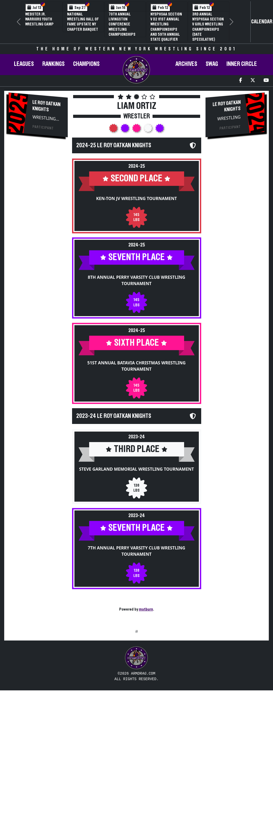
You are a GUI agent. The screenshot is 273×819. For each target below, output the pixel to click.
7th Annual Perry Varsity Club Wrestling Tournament (136, 564)
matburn (146, 609)
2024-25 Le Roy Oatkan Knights (113, 145)
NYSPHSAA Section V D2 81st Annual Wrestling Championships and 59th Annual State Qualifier (166, 26)
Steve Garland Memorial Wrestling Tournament (136, 477)
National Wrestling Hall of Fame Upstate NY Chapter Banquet (83, 22)
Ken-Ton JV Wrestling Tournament (136, 198)
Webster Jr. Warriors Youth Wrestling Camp (39, 19)
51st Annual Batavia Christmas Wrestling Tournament (136, 374)
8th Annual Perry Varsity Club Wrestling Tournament (136, 285)
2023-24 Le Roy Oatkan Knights (113, 424)
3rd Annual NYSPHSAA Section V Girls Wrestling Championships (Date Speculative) (208, 26)
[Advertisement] (38, 230)
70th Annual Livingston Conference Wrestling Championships (122, 24)
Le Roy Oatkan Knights (47, 105)
